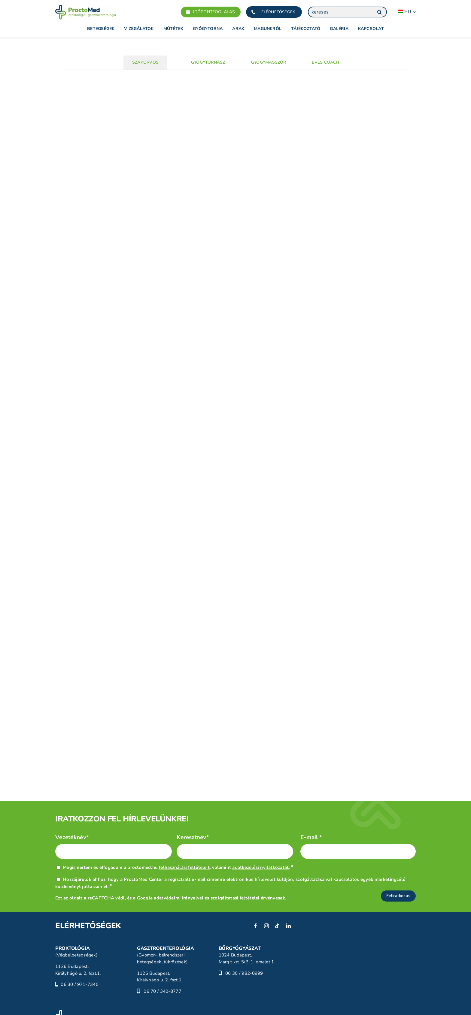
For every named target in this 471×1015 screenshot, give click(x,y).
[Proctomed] (85, 7)
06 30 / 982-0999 (244, 941)
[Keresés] (379, 12)
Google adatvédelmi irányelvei (170, 866)
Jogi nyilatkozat (125, 998)
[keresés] (347, 12)
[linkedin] (288, 893)
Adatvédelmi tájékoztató (78, 1005)
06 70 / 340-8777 (162, 959)
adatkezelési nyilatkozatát (260, 835)
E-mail (311, 805)
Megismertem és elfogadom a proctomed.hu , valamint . (178, 835)
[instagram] (266, 893)
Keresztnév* (193, 805)
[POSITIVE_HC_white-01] (279, 1003)
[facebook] (255, 893)
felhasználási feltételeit (184, 835)
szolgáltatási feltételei (235, 866)
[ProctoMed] (77, 980)
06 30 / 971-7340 (80, 952)
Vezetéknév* (72, 805)
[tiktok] (277, 893)
